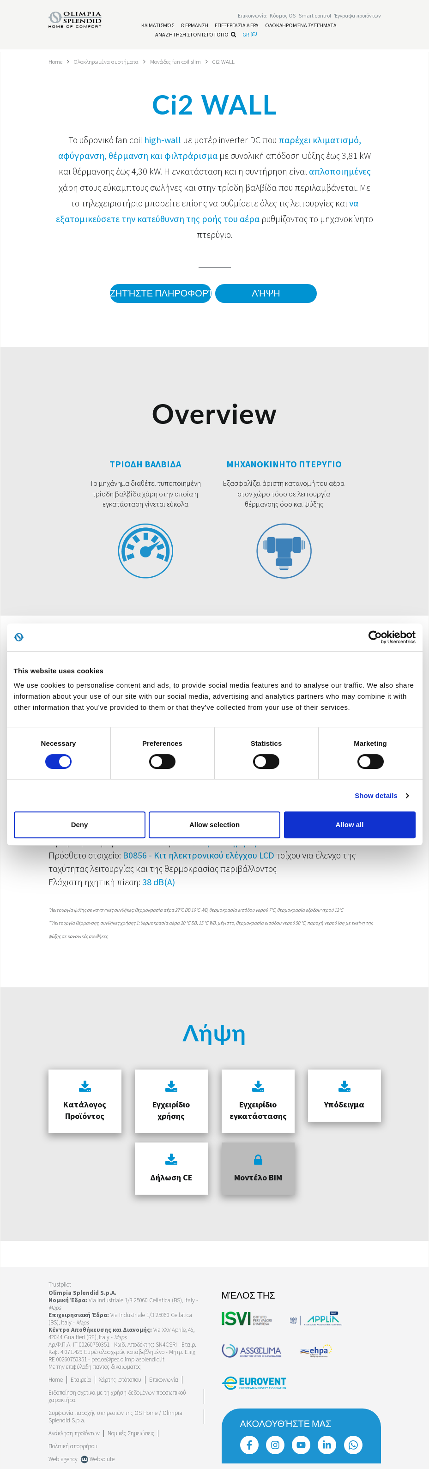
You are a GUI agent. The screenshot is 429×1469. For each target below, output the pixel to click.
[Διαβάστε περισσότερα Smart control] (315, 17)
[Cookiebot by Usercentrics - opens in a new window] (375, 637)
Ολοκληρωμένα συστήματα (113, 61)
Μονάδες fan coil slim (189, 61)
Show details (376, 795)
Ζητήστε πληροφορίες (156, 294)
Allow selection (214, 824)
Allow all (350, 824)
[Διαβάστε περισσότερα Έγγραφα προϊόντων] (357, 17)
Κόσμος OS (283, 16)
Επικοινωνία (163, 1380)
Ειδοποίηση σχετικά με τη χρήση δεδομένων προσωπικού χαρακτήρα (117, 1396)
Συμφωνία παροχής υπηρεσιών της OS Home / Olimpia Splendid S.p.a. (115, 1416)
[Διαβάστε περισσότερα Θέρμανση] (194, 26)
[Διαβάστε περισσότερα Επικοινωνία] (252, 17)
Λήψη (266, 294)
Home (56, 61)
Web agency (63, 1459)
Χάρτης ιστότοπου (120, 1380)
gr (249, 35)
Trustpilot (59, 1284)
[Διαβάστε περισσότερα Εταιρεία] (81, 1380)
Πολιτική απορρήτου (72, 1446)
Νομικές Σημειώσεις (131, 1433)
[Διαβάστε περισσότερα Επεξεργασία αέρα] (237, 26)
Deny (79, 824)
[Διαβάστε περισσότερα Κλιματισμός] (157, 26)
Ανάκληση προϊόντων (74, 1433)
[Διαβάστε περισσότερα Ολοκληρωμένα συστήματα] (301, 26)
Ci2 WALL (242, 61)
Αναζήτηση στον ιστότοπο (195, 35)
